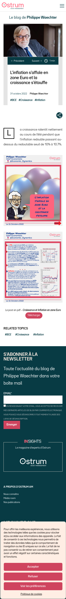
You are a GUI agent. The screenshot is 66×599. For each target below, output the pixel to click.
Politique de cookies (31, 594)
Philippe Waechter (39, 94)
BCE (14, 100)
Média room (10, 498)
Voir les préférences (33, 586)
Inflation (40, 100)
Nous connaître (11, 494)
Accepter (33, 567)
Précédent (17, 61)
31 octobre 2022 (18, 94)
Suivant (37, 61)
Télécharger (33, 315)
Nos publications (12, 502)
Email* (33, 398)
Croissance (26, 100)
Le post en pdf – (33, 310)
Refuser (33, 576)
